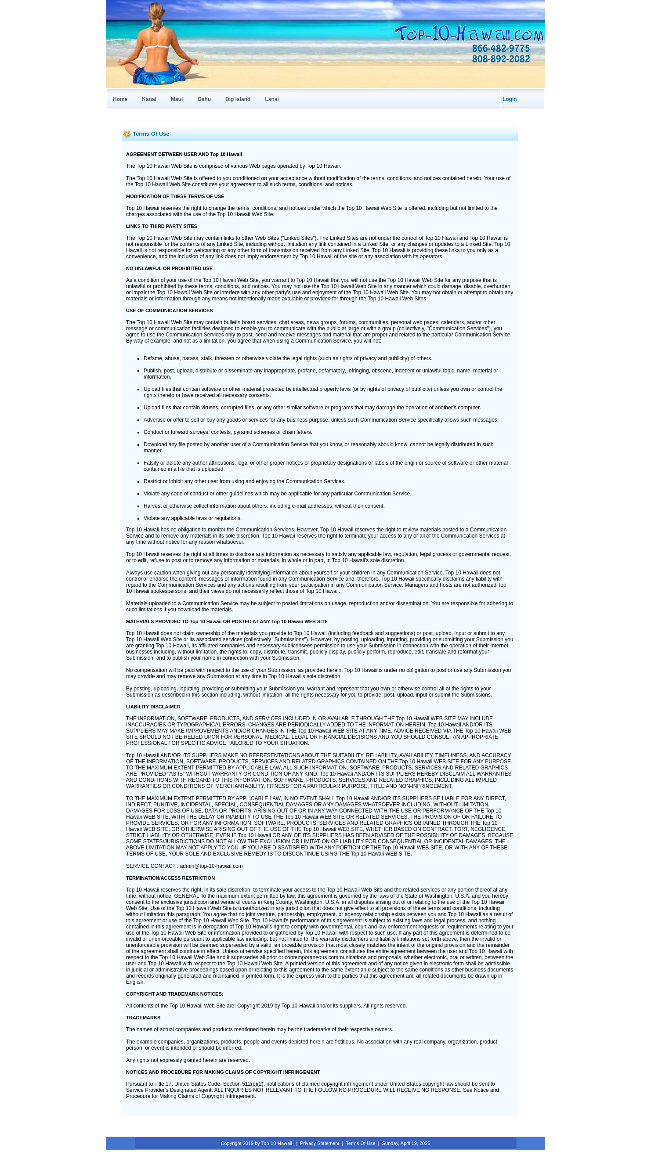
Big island (237, 99)
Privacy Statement (319, 1143)
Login (510, 99)
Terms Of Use (360, 1143)
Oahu (204, 99)
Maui (177, 99)
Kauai (149, 99)
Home (120, 99)
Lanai (271, 99)
